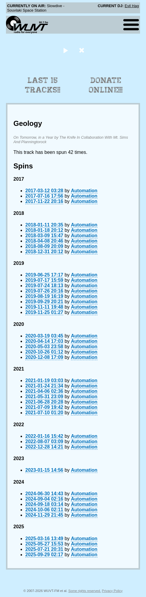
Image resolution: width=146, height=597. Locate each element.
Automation (84, 190)
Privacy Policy (112, 591)
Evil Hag (132, 6)
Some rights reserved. (84, 591)
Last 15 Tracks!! (42, 85)
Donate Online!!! (106, 85)
